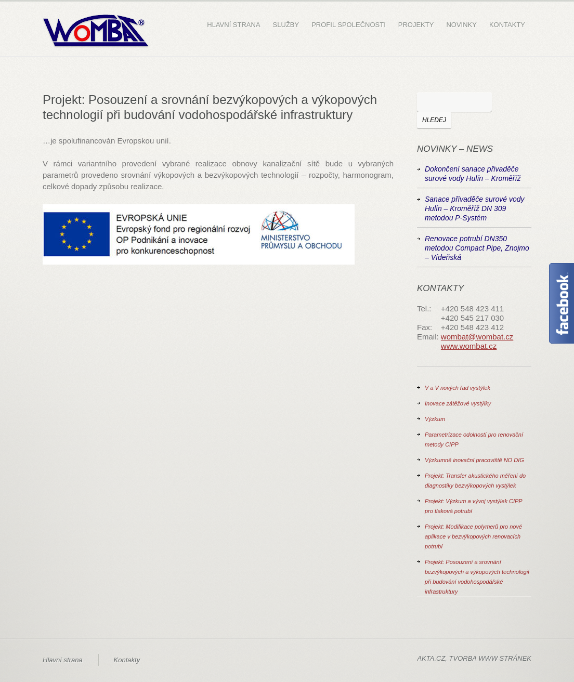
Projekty (416, 25)
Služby (286, 25)
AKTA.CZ (431, 658)
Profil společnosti (348, 25)
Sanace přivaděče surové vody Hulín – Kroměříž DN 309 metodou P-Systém (474, 208)
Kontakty (507, 25)
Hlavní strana (233, 25)
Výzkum (435, 419)
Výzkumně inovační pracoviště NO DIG (474, 460)
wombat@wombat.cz (477, 336)
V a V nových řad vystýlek (457, 388)
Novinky (461, 25)
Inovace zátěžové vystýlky (458, 403)
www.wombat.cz (469, 346)
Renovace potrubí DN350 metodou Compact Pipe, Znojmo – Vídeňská (477, 247)
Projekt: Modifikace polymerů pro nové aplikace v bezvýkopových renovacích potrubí (473, 536)
